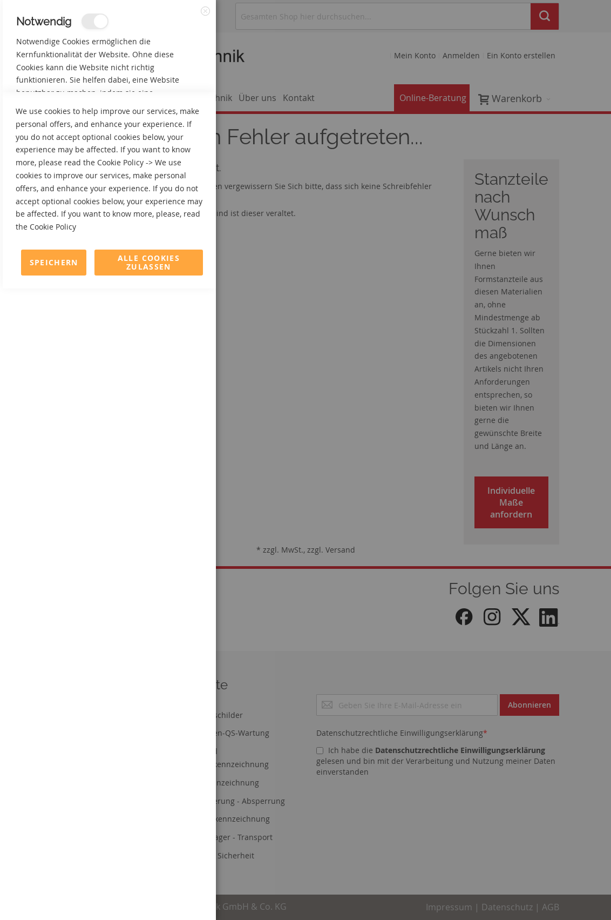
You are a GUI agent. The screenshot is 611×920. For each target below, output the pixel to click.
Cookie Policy (120, 794)
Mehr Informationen (168, 116)
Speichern (54, 894)
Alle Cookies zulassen (149, 893)
